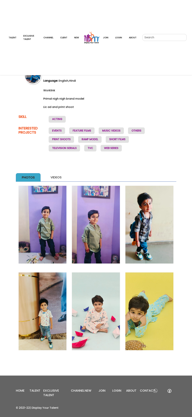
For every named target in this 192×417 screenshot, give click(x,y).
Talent (12, 37)
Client (63, 37)
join (102, 391)
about (131, 391)
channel (78, 391)
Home (20, 391)
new (88, 391)
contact (147, 391)
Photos (28, 177)
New (76, 37)
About (132, 37)
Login (118, 37)
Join (105, 37)
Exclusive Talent (28, 37)
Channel (48, 37)
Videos (56, 177)
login (116, 391)
